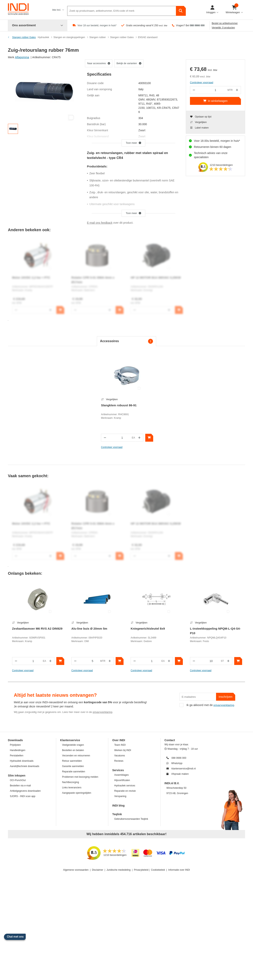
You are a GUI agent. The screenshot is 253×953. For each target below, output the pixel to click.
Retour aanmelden (72, 761)
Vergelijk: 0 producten (223, 27)
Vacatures (119, 755)
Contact (169, 740)
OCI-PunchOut (18, 780)
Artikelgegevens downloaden (25, 791)
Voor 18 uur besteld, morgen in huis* (97, 25)
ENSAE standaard (148, 37)
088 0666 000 (197, 25)
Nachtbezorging (70, 782)
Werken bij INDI (122, 750)
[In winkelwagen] (149, 438)
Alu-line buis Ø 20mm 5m (89, 628)
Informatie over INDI (179, 869)
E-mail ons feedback (99, 222)
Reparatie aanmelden (73, 771)
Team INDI (120, 745)
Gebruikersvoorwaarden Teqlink (131, 819)
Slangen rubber (97, 37)
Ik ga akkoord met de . (207, 705)
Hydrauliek (43, 37)
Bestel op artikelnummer (225, 23)
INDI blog (118, 805)
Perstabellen (16, 755)
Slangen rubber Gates (122, 37)
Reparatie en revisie (125, 791)
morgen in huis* (230, 140)
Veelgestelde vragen (73, 745)
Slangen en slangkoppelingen (69, 37)
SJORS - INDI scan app (22, 796)
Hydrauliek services (124, 785)
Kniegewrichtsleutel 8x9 (148, 628)
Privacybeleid (141, 869)
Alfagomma (22, 57)
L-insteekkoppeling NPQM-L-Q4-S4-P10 (215, 631)
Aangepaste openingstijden (76, 793)
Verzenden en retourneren (76, 755)
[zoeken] (181, 10)
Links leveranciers (71, 787)
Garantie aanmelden (73, 766)
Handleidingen (17, 750)
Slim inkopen (16, 775)
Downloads (15, 740)
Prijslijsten (15, 745)
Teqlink (117, 814)
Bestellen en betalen (73, 750)
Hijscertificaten (122, 780)
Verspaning (120, 796)
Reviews (118, 761)
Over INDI (118, 740)
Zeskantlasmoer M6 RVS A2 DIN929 (37, 628)
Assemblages (121, 775)
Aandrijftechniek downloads (24, 766)
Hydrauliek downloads (21, 761)
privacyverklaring (102, 712)
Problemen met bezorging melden (80, 777)
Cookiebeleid (158, 869)
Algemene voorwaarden (76, 869)
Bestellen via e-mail (20, 785)
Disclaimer (97, 869)
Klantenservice (70, 740)
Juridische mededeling (119, 869)
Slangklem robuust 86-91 (119, 405)
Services (118, 770)
